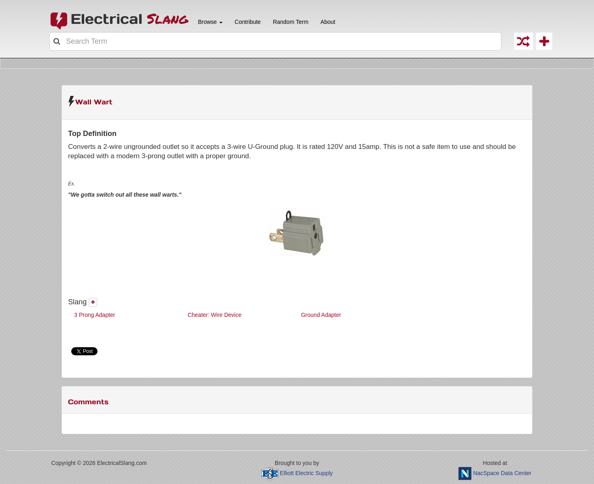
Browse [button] (209, 22)
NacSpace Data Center (502, 473)
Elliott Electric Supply (306, 473)
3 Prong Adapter (94, 315)
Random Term (290, 22)
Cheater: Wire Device (215, 315)
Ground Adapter (321, 315)
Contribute (248, 22)
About (327, 22)
